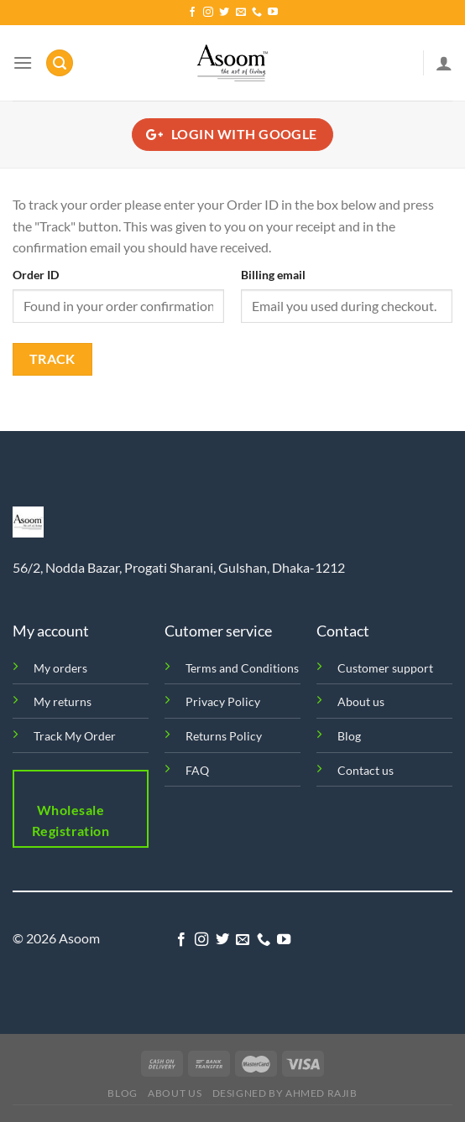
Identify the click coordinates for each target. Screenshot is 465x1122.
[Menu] (23, 62)
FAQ (197, 770)
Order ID (36, 275)
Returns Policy (223, 736)
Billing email (273, 275)
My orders (60, 668)
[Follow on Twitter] (224, 12)
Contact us (365, 770)
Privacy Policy (222, 701)
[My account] (444, 62)
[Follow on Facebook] (192, 12)
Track (52, 358)
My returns (62, 701)
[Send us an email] (241, 12)
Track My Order (75, 736)
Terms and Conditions (242, 668)
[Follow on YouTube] (273, 12)
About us (360, 701)
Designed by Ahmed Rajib (285, 1093)
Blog (349, 736)
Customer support (385, 668)
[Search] (59, 63)
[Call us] (257, 12)
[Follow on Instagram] (208, 12)
